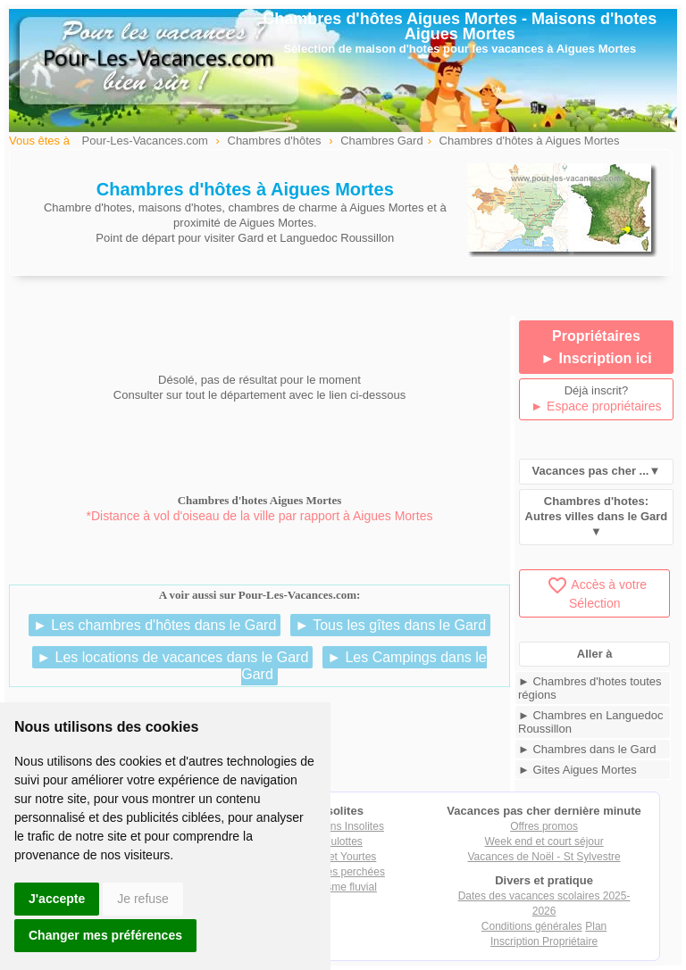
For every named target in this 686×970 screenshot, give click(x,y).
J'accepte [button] (57, 898)
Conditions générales (531, 926)
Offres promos (544, 826)
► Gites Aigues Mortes (577, 769)
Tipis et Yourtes (340, 856)
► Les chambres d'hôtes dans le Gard (154, 625)
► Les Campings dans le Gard (364, 666)
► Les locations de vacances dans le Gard (172, 657)
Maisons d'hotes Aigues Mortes (531, 26)
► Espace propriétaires (596, 406)
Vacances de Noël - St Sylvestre (543, 856)
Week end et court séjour (543, 841)
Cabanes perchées (340, 872)
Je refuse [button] (143, 898)
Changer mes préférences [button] (105, 935)
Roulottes (340, 841)
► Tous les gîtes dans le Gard (390, 625)
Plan (596, 926)
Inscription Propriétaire (544, 941)
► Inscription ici (595, 358)
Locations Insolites (340, 826)
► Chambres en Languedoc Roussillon (590, 722)
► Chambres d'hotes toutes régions (590, 688)
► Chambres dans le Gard (587, 749)
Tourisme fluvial (340, 887)
